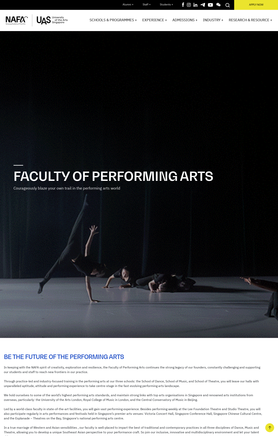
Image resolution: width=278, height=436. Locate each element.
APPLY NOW (256, 4)
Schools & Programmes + (113, 20)
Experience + (154, 20)
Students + (166, 4)
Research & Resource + (250, 20)
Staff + (147, 4)
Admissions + (184, 20)
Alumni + (128, 4)
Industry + (213, 20)
